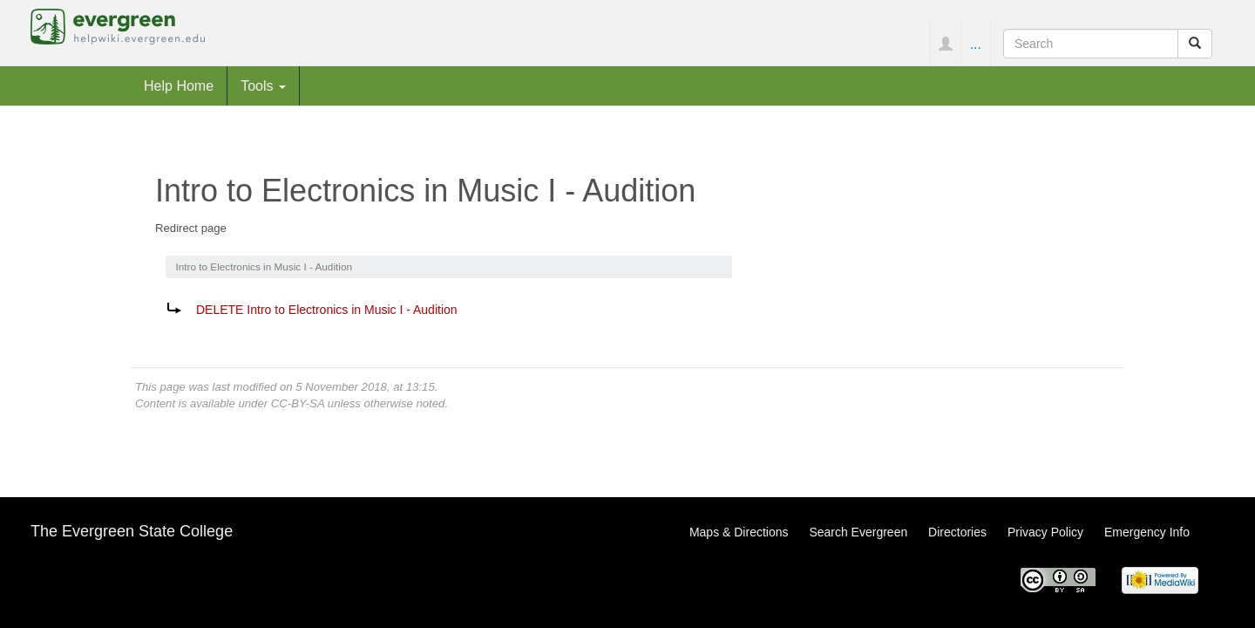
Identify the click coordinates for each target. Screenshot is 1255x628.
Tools (263, 85)
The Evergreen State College (132, 531)
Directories (957, 532)
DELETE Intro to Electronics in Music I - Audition (327, 310)
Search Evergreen (858, 532)
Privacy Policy (1045, 532)
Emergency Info (1147, 532)
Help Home (179, 85)
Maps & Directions (739, 532)
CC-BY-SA (297, 403)
